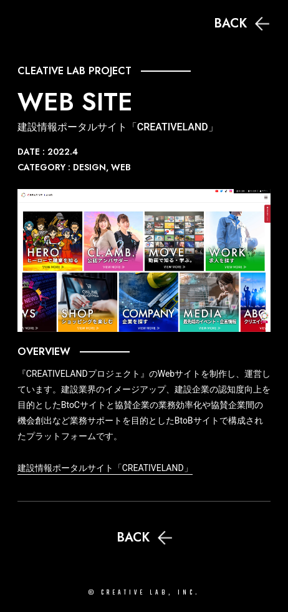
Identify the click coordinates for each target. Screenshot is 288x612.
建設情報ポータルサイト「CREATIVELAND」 (105, 468)
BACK (241, 23)
